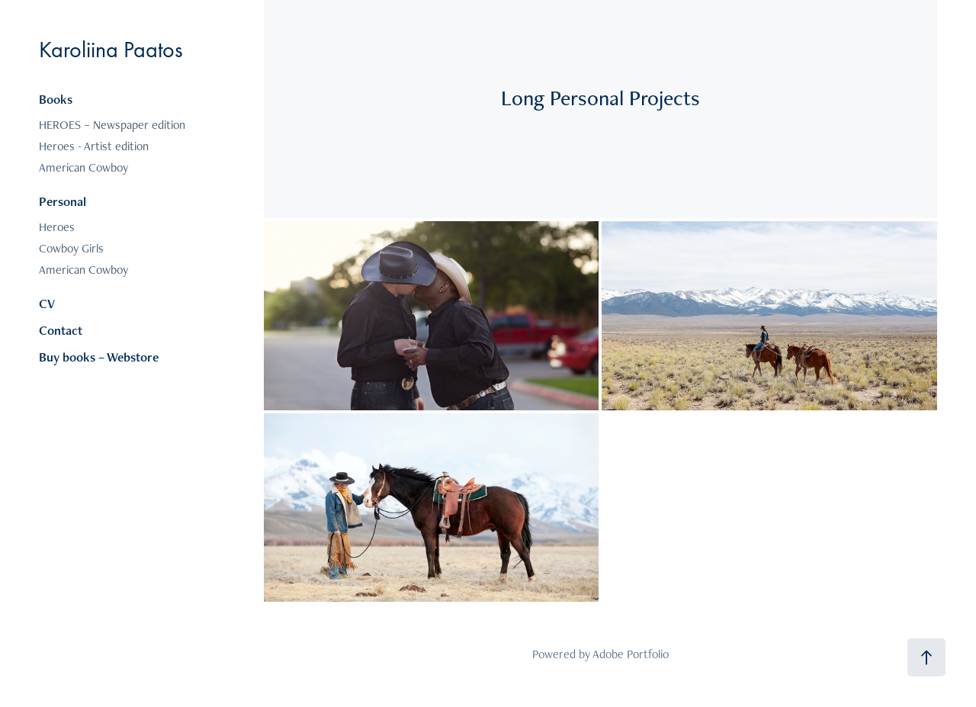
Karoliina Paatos (111, 49)
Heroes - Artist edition (94, 146)
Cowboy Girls (71, 248)
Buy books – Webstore (99, 357)
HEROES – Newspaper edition (112, 125)
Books (55, 99)
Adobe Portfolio (630, 654)
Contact (60, 330)
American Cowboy (83, 167)
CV (47, 303)
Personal (62, 201)
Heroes (57, 227)
